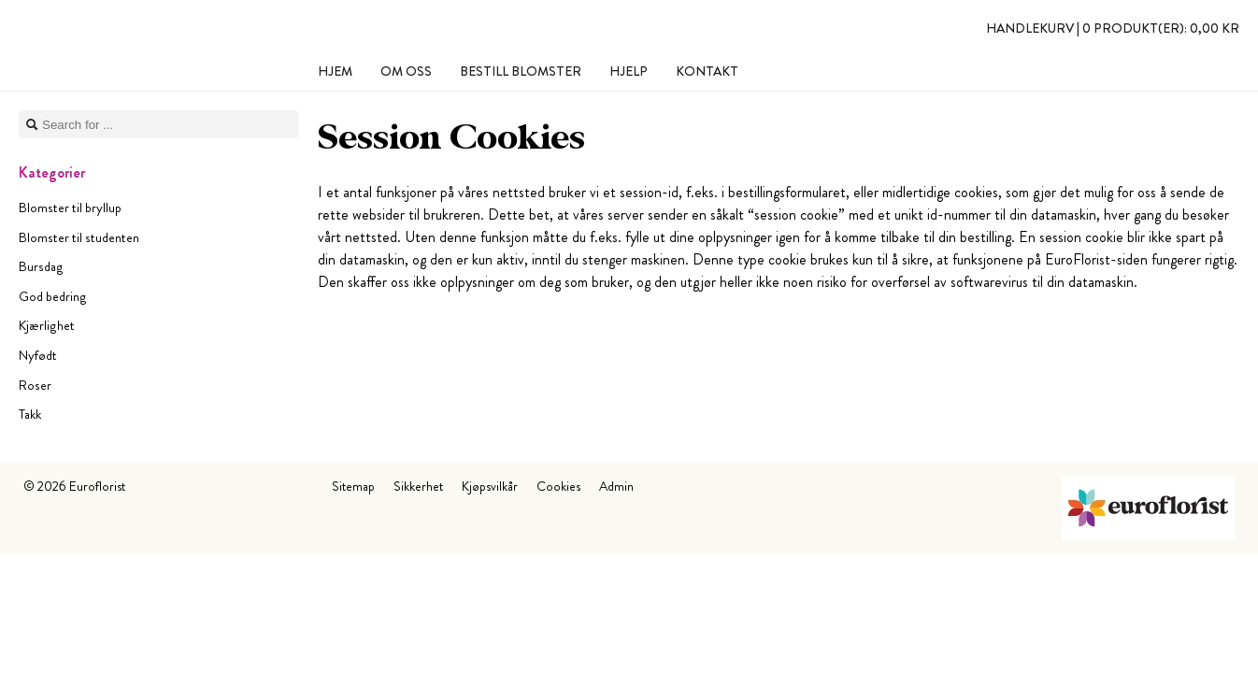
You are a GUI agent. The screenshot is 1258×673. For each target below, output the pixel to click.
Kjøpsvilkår (490, 486)
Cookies (558, 486)
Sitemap (353, 486)
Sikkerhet (418, 486)
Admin (616, 486)
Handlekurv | (1112, 28)
